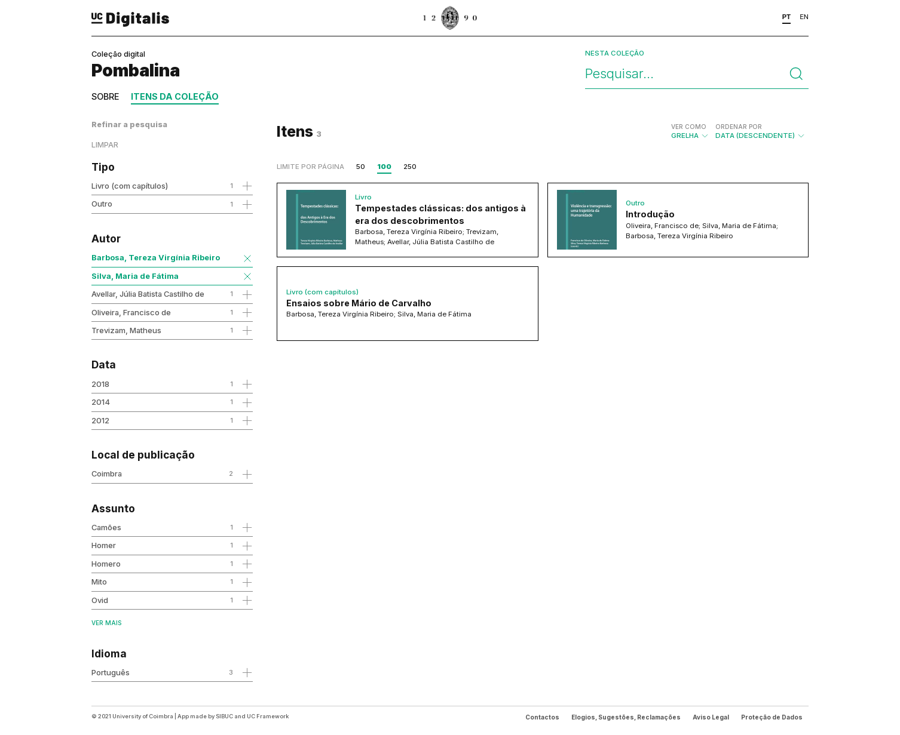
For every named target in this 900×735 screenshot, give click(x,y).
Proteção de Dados (772, 717)
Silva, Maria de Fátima (135, 276)
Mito (99, 581)
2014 (100, 402)
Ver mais (106, 622)
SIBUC (224, 716)
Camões (106, 527)
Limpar (104, 144)
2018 (100, 384)
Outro (101, 203)
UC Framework (268, 716)
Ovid (99, 600)
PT (786, 17)
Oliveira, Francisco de (131, 312)
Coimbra (106, 473)
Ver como (688, 126)
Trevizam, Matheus (126, 330)
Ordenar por (738, 126)
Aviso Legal (711, 717)
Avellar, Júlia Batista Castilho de (147, 294)
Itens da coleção (175, 96)
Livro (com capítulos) (129, 185)
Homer (103, 545)
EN (804, 17)
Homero (106, 563)
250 (410, 166)
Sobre (105, 96)
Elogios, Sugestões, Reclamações (626, 717)
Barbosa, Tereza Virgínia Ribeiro (155, 257)
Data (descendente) (760, 131)
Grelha (690, 131)
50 (360, 166)
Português (110, 672)
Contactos (542, 717)
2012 (100, 420)
